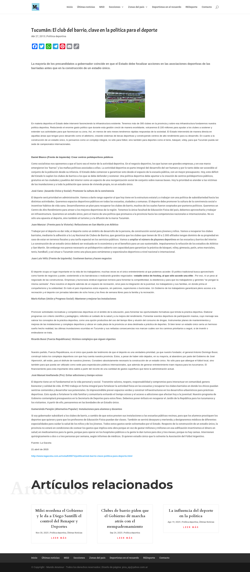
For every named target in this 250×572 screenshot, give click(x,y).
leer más (59, 538)
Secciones (114, 7)
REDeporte (191, 7)
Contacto (207, 7)
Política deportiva (56, 36)
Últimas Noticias (74, 533)
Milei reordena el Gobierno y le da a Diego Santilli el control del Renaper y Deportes (59, 518)
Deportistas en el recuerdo (166, 7)
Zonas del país (136, 7)
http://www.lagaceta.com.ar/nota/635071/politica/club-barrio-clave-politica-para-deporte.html (81, 456)
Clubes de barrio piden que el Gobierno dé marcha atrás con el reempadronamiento (125, 518)
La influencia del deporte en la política (191, 513)
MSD (102, 7)
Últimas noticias (86, 7)
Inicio (70, 7)
